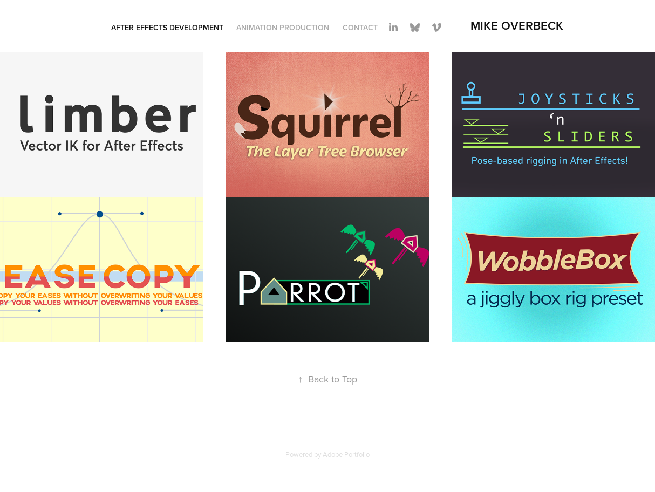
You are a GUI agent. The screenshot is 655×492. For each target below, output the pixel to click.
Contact (360, 27)
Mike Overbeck (516, 25)
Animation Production (282, 27)
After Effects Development (167, 27)
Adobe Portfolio (346, 454)
